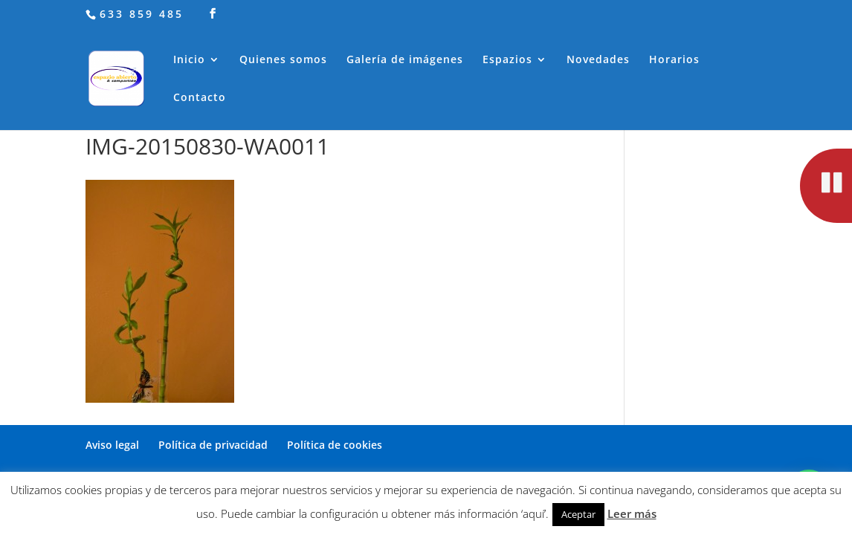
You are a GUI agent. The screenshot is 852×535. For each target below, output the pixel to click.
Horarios (674, 60)
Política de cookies (334, 445)
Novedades (598, 60)
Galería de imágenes (404, 60)
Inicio (189, 60)
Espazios (507, 60)
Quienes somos (283, 60)
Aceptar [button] (578, 514)
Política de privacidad (213, 445)
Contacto (199, 98)
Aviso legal (112, 445)
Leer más (631, 513)
